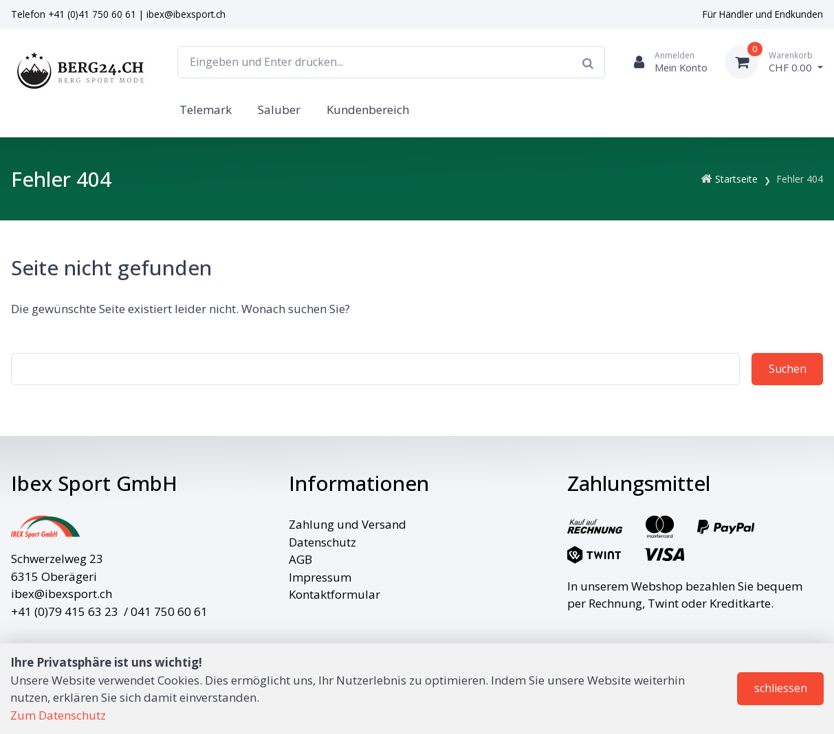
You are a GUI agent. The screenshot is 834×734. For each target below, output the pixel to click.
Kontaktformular (334, 594)
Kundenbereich (368, 109)
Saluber (279, 109)
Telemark (205, 109)
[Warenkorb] (774, 62)
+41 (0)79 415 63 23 (64, 611)
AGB (300, 559)
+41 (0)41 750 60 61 (92, 14)
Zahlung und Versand (347, 524)
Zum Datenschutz (58, 715)
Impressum (320, 577)
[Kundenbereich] (664, 62)
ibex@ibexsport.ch (186, 14)
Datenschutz (322, 542)
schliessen (780, 688)
